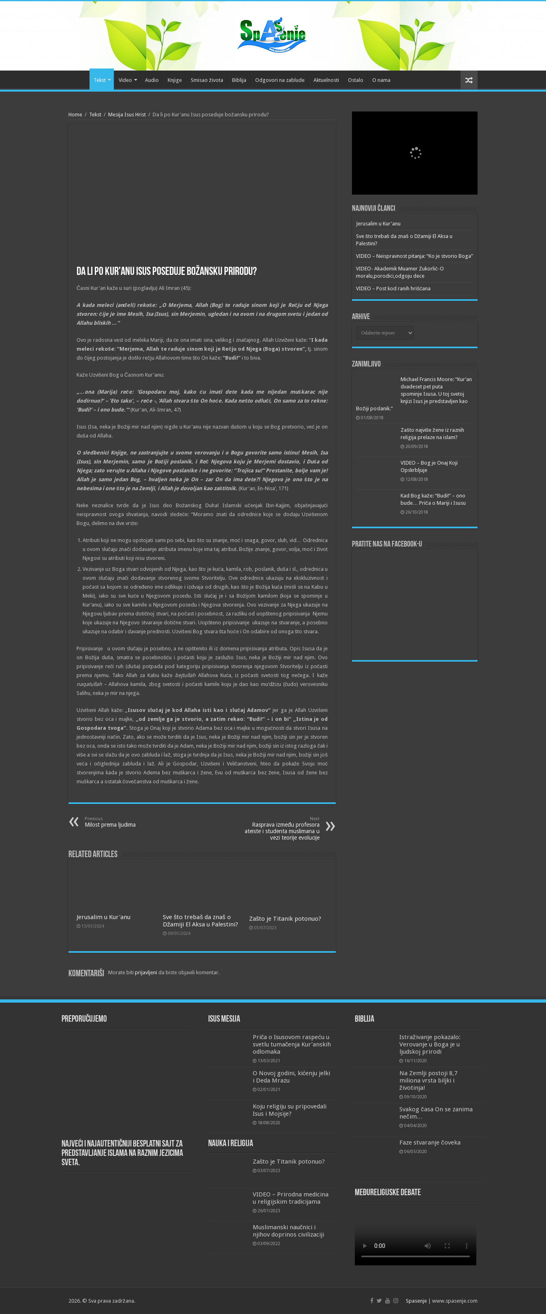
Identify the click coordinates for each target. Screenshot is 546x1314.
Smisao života (207, 80)
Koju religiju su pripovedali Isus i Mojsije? (289, 1110)
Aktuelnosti (326, 80)
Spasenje (416, 1301)
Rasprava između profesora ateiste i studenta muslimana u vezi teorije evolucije (278, 828)
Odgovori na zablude (280, 80)
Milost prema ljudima (126, 822)
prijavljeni (146, 972)
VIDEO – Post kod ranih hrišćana (393, 288)
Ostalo (355, 80)
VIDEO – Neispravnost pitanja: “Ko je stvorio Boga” (414, 256)
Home (75, 114)
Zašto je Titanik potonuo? (285, 918)
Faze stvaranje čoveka (430, 1142)
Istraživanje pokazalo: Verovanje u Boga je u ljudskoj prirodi (430, 1044)
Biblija (239, 80)
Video (125, 80)
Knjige (175, 80)
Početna (79, 79)
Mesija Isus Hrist (127, 114)
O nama (381, 80)
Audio (152, 80)
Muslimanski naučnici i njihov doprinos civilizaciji (288, 1231)
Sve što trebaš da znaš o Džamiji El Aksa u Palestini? (201, 920)
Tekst (100, 80)
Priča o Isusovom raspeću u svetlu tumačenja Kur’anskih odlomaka (292, 1044)
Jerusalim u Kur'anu (103, 917)
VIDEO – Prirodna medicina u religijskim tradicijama (290, 1198)
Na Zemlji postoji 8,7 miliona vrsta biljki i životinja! (428, 1080)
